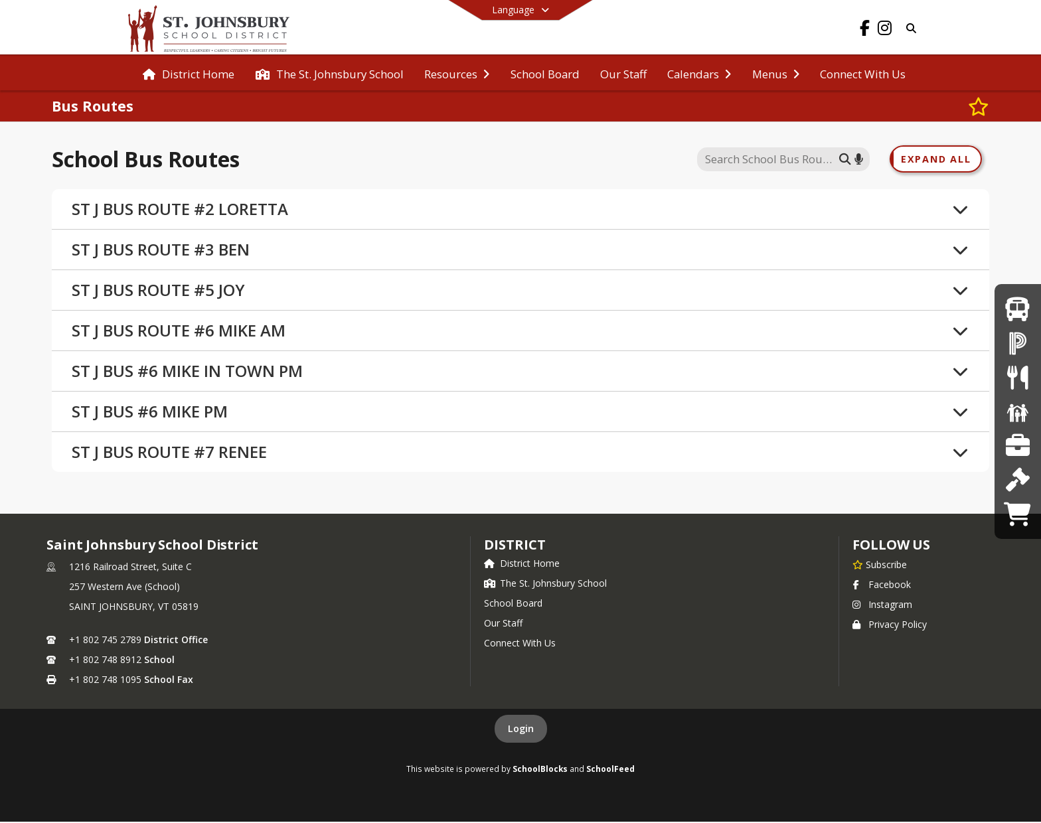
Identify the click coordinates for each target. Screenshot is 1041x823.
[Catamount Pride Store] (1017, 514)
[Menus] (1017, 377)
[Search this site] (770, 160)
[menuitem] (188, 73)
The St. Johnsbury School (545, 584)
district (514, 546)
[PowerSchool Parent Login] (1017, 343)
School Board (513, 604)
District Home (522, 564)
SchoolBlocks (540, 770)
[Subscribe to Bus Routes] (978, 106)
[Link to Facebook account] (864, 30)
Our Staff (503, 624)
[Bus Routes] (1017, 309)
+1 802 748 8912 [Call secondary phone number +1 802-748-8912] (105, 660)
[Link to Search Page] (908, 28)
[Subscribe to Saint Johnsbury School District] (879, 565)
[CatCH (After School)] (1017, 411)
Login (521, 729)
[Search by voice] (858, 159)
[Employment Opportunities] (1017, 445)
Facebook (881, 585)
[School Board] (1017, 479)
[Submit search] (845, 159)
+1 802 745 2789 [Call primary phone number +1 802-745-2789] (105, 641)
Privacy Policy (889, 625)
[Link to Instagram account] (884, 30)
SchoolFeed (610, 770)
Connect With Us (520, 644)
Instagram (882, 605)
